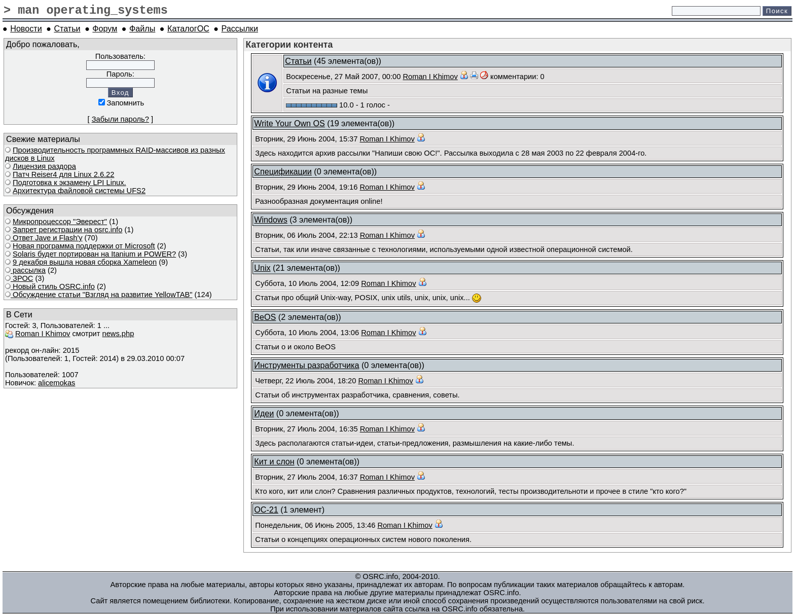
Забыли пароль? (120, 119)
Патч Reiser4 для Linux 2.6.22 (63, 174)
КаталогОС (188, 28)
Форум (104, 28)
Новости (26, 28)
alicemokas (56, 383)
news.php (118, 334)
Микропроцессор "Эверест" (60, 222)
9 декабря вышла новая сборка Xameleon (85, 262)
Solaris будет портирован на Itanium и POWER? (94, 254)
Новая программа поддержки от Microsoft (84, 246)
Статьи (67, 28)
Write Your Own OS (289, 123)
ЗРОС (22, 278)
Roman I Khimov (42, 334)
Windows (270, 219)
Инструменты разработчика (306, 365)
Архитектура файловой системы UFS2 (79, 191)
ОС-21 (266, 509)
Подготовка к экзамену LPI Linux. (69, 182)
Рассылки (240, 28)
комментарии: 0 (517, 77)
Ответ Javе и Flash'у (47, 238)
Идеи (264, 413)
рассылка (28, 270)
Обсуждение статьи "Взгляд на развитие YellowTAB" (101, 295)
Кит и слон (274, 461)
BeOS (265, 316)
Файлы (142, 28)
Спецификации (283, 171)
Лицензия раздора (44, 166)
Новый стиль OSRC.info (53, 286)
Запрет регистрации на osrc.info (67, 230)
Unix (262, 267)
